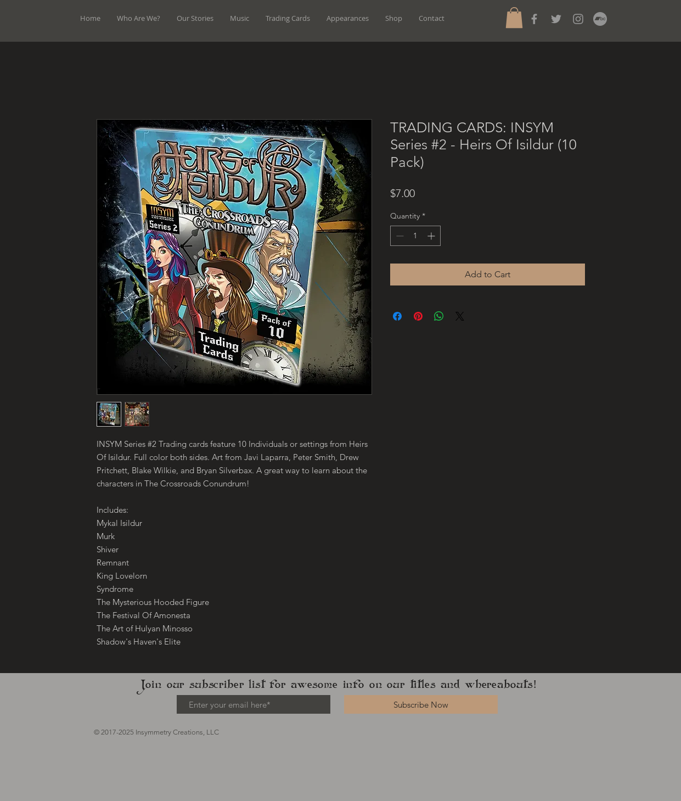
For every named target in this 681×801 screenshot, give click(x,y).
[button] (514, 17)
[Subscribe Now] (421, 704)
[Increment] (432, 235)
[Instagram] (578, 19)
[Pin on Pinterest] (418, 316)
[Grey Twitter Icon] (556, 19)
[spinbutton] (415, 235)
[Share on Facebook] (397, 316)
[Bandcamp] (600, 19)
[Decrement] (399, 235)
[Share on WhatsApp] (439, 316)
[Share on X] (459, 316)
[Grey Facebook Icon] (534, 19)
